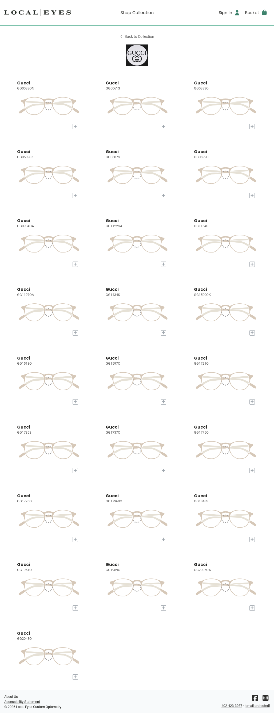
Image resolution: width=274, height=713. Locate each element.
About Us (11, 697)
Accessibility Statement (22, 702)
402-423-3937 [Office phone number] (231, 706)
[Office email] (257, 706)
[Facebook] (255, 699)
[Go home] (37, 12)
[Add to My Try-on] (75, 126)
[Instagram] (265, 699)
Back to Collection (137, 36)
